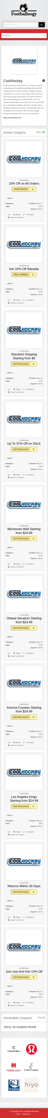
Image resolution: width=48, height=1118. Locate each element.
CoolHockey (24, 180)
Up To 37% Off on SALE (24, 443)
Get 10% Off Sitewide (24, 269)
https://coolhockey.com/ (12, 118)
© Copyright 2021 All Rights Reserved (24, 1111)
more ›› (10, 198)
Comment (28, 215)
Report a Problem (16, 217)
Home (17, 1114)
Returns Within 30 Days (24, 886)
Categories (26, 1114)
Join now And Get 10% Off (24, 971)
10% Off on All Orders (24, 183)
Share (16, 215)
